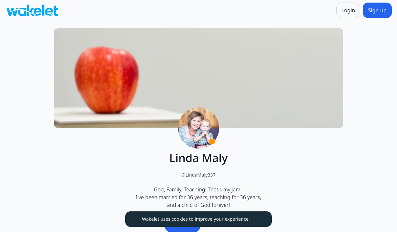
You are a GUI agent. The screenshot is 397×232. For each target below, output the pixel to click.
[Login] (348, 10)
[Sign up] (377, 10)
